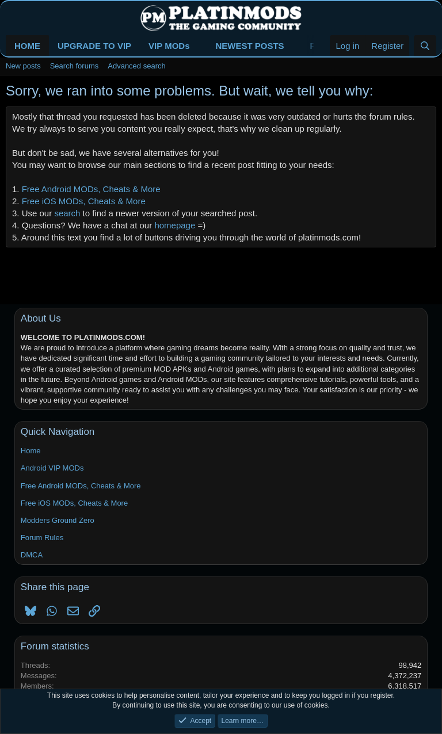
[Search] (425, 45)
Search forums (74, 66)
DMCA (32, 554)
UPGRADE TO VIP (94, 46)
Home (31, 450)
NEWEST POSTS (249, 46)
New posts (23, 66)
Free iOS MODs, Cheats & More (84, 201)
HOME (27, 46)
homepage (174, 225)
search (67, 213)
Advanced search (136, 66)
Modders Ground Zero (57, 520)
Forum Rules (42, 537)
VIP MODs (168, 46)
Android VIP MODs (52, 468)
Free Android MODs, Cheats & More (91, 189)
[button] (198, 45)
